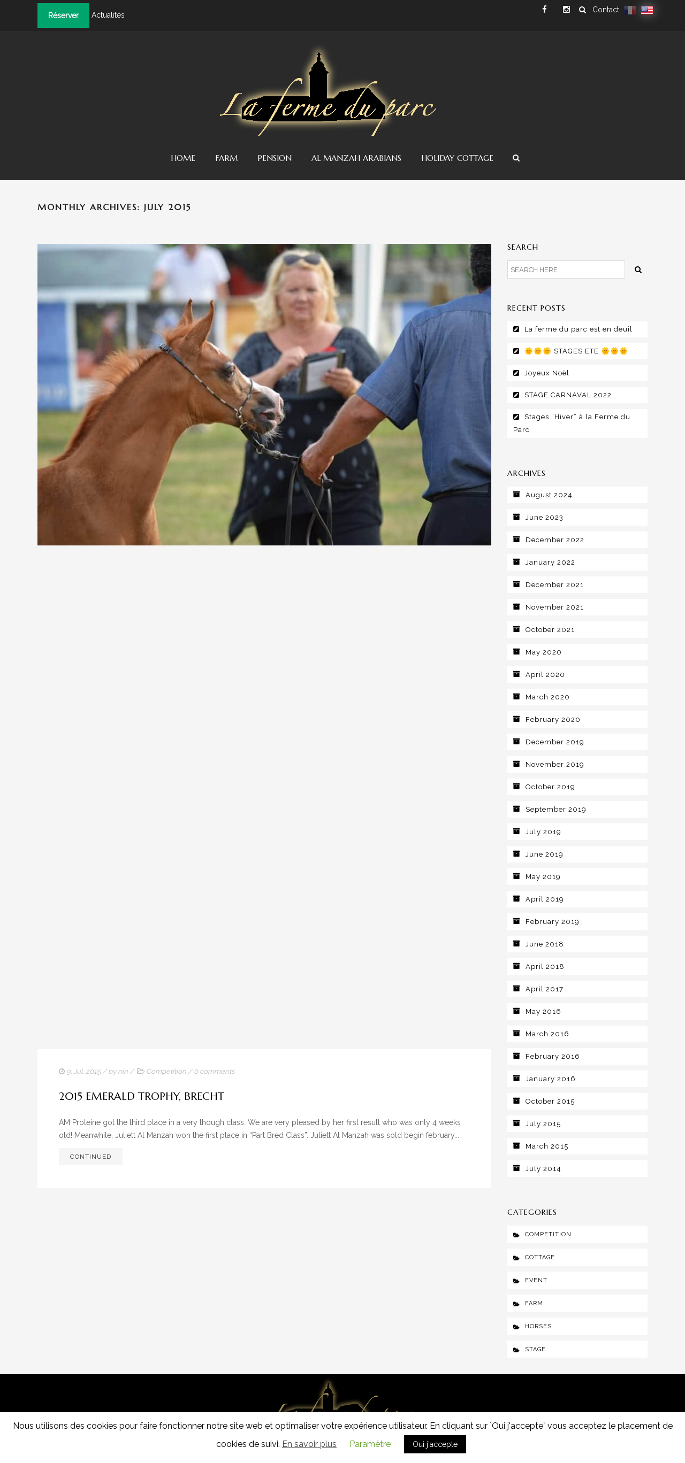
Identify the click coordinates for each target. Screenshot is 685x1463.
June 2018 (545, 944)
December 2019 (555, 742)
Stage (535, 1349)
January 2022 (550, 562)
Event (536, 1280)
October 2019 (550, 787)
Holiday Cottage (457, 158)
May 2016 (543, 1011)
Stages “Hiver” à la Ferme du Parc (571, 423)
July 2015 (543, 1124)
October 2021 (550, 630)
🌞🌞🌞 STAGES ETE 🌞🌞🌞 (576, 351)
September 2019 (556, 809)
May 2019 (543, 877)
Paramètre (370, 1444)
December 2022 (555, 540)
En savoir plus (309, 1444)
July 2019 (543, 832)
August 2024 (549, 495)
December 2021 (555, 585)
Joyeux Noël (546, 373)
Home (183, 158)
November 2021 (555, 607)
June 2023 (545, 517)
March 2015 (547, 1146)
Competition (166, 1071)
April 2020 (545, 675)
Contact (605, 9)
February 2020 (553, 719)
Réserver (63, 15)
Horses (538, 1326)
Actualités (108, 15)
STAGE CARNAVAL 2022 (568, 395)
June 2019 (545, 854)
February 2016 (553, 1056)
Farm (226, 158)
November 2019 (555, 764)
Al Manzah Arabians (356, 158)
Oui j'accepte (435, 1444)
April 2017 (545, 989)
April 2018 (545, 966)
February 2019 (553, 922)
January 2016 (551, 1079)
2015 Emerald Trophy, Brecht (141, 1096)
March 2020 (548, 697)
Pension (274, 158)
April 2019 (545, 899)
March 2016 (547, 1034)
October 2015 (550, 1101)
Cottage (540, 1257)
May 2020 (544, 652)
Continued (90, 1156)
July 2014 (543, 1169)
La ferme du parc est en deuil (578, 329)
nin (123, 1071)
